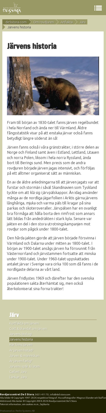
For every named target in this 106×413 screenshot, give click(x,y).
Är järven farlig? (20, 361)
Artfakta (67, 22)
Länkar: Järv (18, 377)
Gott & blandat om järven (28, 329)
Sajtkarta (44, 404)
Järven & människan (24, 356)
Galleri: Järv (18, 372)
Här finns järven (20, 345)
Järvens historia (21, 339)
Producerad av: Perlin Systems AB (17, 411)
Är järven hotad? (21, 350)
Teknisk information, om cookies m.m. (19, 404)
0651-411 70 (42, 394)
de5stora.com (16, 22)
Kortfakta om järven (24, 323)
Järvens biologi (20, 334)
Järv (82, 22)
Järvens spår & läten (24, 366)
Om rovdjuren (43, 22)
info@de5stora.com (60, 394)
